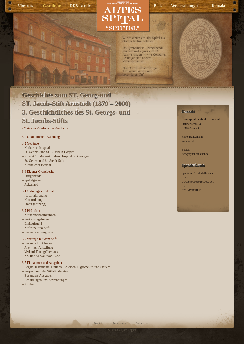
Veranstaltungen (183, 6)
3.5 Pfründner (31, 211)
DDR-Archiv (80, 6)
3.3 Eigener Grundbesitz (38, 171)
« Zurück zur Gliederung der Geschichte (45, 128)
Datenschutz (143, 323)
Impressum (119, 323)
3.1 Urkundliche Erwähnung (41, 137)
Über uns (25, 6)
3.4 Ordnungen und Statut (39, 191)
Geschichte (52, 6)
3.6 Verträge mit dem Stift (39, 239)
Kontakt (218, 6)
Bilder (159, 6)
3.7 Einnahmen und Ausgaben (42, 263)
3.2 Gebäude (30, 143)
